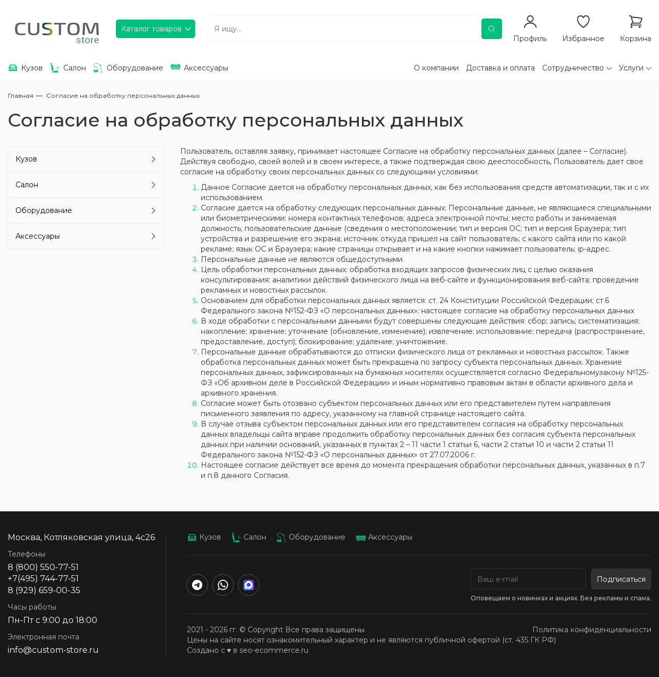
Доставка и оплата (500, 68)
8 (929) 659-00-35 (44, 590)
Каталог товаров (151, 28)
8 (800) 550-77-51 (43, 567)
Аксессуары (37, 236)
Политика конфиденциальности (591, 629)
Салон (26, 184)
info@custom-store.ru (53, 650)
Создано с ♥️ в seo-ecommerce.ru (247, 650)
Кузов (26, 159)
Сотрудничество (573, 68)
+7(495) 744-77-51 (43, 578)
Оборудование (43, 210)
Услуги (631, 68)
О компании (436, 68)
